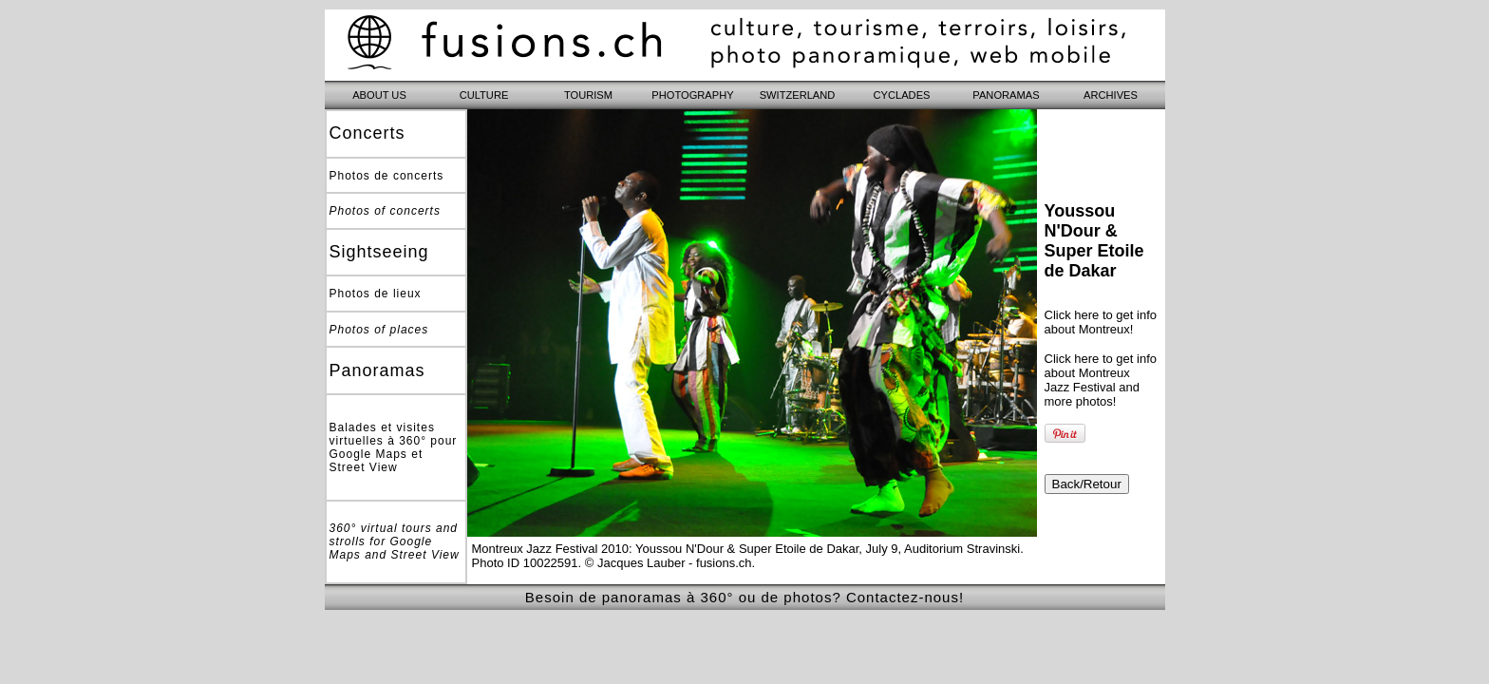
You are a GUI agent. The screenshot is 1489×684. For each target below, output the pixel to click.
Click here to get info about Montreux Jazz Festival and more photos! (1101, 380)
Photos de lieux (376, 293)
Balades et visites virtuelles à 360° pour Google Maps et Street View (394, 447)
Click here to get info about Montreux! (1101, 322)
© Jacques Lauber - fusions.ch (668, 563)
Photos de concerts (387, 175)
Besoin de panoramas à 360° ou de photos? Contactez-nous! (744, 597)
